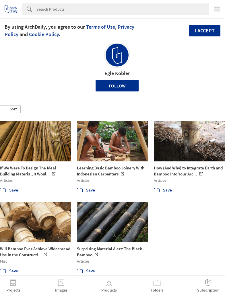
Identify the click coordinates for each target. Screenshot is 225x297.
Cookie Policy (44, 34)
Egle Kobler (117, 73)
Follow (117, 86)
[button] (10, 109)
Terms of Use (100, 27)
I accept (205, 30)
